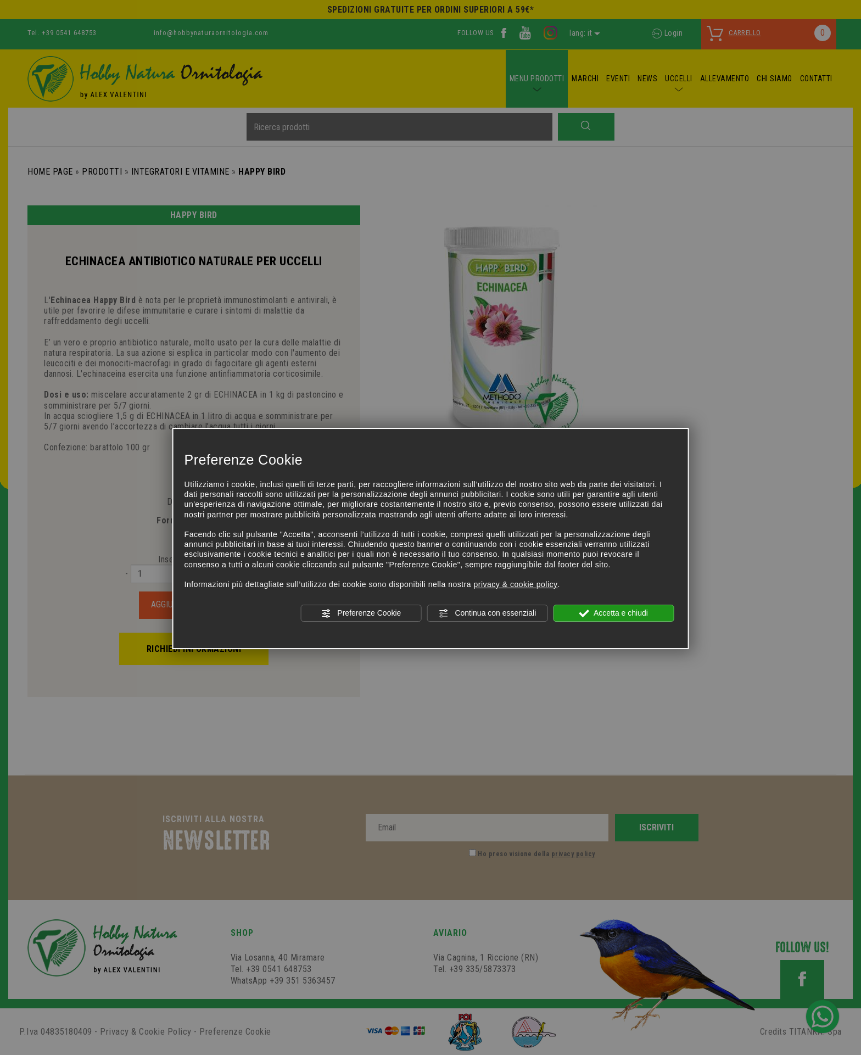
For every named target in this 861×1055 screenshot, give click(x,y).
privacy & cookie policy (515, 584)
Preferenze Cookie (361, 613)
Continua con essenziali (487, 613)
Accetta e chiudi (613, 613)
